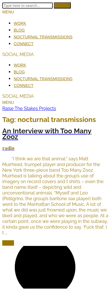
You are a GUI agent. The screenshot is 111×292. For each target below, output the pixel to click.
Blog (19, 30)
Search (62, 5)
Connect (23, 44)
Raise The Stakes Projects (29, 108)
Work (20, 23)
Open (8, 243)
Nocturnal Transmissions (43, 37)
